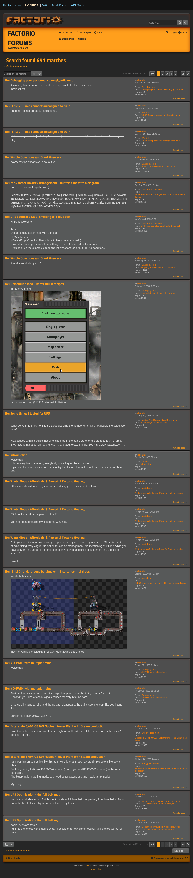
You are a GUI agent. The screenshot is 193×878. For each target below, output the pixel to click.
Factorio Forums (21, 38)
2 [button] (162, 73)
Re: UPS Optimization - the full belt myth (33, 795)
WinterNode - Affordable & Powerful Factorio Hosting (159, 493)
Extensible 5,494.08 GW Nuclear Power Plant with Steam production (161, 739)
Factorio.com (12, 5)
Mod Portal (59, 5)
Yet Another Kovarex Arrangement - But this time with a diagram (160, 195)
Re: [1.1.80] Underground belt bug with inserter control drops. (47, 571)
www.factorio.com (18, 48)
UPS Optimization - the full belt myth (157, 804)
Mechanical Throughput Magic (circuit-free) (161, 801)
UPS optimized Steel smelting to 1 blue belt (160, 226)
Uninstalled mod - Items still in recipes (158, 293)
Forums (32, 5)
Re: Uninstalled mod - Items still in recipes (34, 284)
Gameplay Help (149, 164)
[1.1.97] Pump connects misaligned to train (160, 115)
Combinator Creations (152, 189)
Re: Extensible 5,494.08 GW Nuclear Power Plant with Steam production (55, 726)
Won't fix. (146, 113)
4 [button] (171, 73)
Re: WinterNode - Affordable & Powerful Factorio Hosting (45, 481)
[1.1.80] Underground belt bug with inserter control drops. (161, 583)
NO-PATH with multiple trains (154, 672)
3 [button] (167, 73)
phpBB (87, 866)
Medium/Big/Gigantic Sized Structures (159, 420)
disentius (141, 80)
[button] (152, 73)
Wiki (45, 5)
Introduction (146, 464)
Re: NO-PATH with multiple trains (28, 663)
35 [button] (183, 73)
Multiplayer (147, 488)
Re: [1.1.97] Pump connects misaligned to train (37, 106)
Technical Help (148, 87)
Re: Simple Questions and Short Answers (33, 157)
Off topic (145, 461)
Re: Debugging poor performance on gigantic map (39, 80)
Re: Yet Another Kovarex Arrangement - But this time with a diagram (52, 183)
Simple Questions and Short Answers (158, 166)
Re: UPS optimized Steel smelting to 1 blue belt (37, 217)
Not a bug (146, 578)
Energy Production (150, 733)
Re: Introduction (16, 455)
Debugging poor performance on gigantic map (162, 89)
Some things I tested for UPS (154, 422)
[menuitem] (83, 32)
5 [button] (175, 73)
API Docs (77, 5)
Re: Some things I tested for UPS (27, 413)
